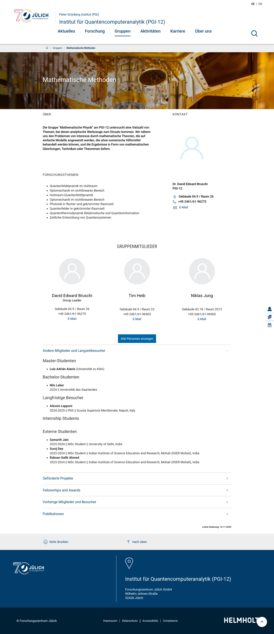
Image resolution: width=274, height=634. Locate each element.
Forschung (95, 31)
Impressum (110, 620)
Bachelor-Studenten (61, 377)
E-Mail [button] (183, 207)
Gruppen (123, 31)
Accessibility (150, 620)
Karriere (177, 31)
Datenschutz (130, 620)
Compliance (170, 620)
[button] (137, 351)
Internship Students (61, 418)
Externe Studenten (60, 431)
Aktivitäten (150, 31)
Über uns (203, 31)
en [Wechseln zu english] (261, 4)
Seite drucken (56, 542)
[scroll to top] (262, 622)
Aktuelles (66, 31)
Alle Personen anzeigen (137, 338)
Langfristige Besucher (63, 397)
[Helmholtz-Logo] (243, 621)
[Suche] (254, 33)
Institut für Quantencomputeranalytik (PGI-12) (112, 22)
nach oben (136, 542)
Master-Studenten (59, 360)
